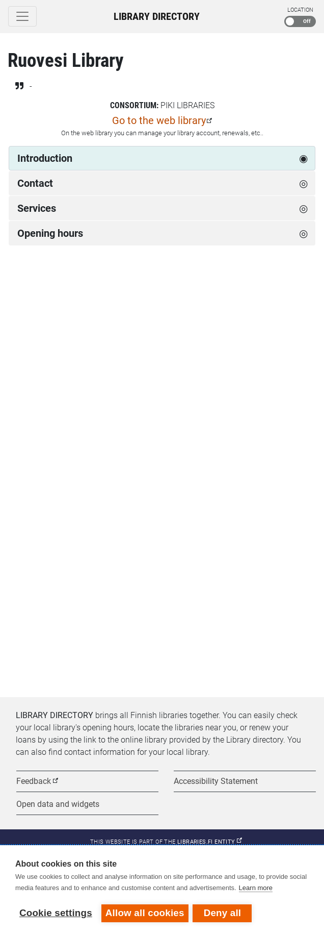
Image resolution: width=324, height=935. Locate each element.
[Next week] (304, 290)
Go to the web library (159, 120)
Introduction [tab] (44, 158)
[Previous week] (19, 290)
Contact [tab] (35, 183)
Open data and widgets (57, 804)
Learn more (256, 888)
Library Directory (157, 16)
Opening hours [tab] (50, 233)
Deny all (223, 912)
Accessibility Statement (216, 781)
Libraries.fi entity (209, 842)
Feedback (33, 781)
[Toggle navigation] (22, 16)
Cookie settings (55, 912)
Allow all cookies (144, 912)
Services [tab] (36, 208)
